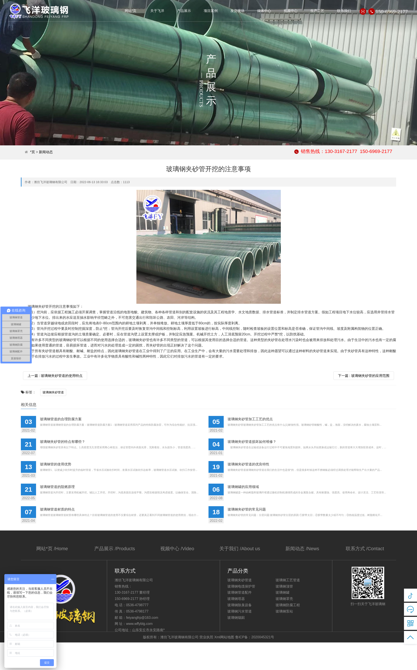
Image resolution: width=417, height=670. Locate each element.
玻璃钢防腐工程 (288, 605)
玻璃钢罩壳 (284, 599)
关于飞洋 (157, 11)
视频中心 (291, 11)
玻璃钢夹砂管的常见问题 (247, 509)
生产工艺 (317, 11)
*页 (32, 152)
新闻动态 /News (302, 548)
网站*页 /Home (52, 548)
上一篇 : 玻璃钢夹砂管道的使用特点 (55, 376)
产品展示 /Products (114, 548)
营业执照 (206, 637)
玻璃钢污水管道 (239, 611)
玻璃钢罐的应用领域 (243, 487)
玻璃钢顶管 (284, 586)
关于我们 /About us (240, 548)
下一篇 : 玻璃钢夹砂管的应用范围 (363, 376)
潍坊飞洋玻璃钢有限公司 (39, 11)
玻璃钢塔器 (236, 599)
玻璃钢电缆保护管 (241, 586)
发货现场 (237, 11)
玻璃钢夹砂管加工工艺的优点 (250, 419)
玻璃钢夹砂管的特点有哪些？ (62, 441)
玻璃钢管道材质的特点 (57, 509)
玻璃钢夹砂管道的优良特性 (248, 464)
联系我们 (344, 11)
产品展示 (184, 11)
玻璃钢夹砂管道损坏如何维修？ (252, 441)
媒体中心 (264, 11)
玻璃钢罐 (283, 592)
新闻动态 (46, 152)
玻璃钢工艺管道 (288, 580)
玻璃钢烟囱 (236, 617)
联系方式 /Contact (365, 548)
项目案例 (211, 11)
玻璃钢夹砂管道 (53, 392)
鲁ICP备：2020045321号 (254, 637)
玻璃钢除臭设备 (239, 605)
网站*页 (130, 11)
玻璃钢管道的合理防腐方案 (61, 419)
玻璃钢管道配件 (239, 592)
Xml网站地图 (224, 637)
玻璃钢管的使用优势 (55, 464)
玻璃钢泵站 (284, 611)
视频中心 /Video (177, 548)
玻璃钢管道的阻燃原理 (57, 487)
